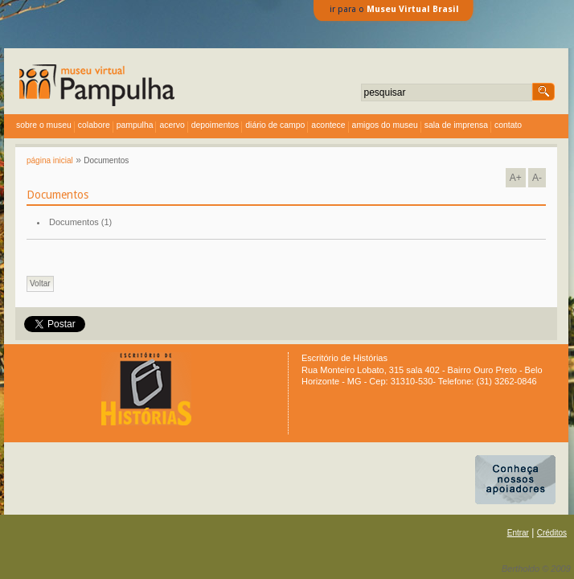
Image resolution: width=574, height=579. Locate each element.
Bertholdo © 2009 (536, 568)
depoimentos (215, 125)
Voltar (40, 283)
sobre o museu (44, 125)
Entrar (518, 532)
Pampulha (135, 125)
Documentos (106, 160)
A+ (516, 177)
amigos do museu (385, 125)
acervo (171, 125)
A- (537, 177)
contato (508, 125)
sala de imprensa (456, 125)
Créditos (552, 532)
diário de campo (275, 125)
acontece (328, 125)
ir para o (394, 9)
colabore (94, 125)
